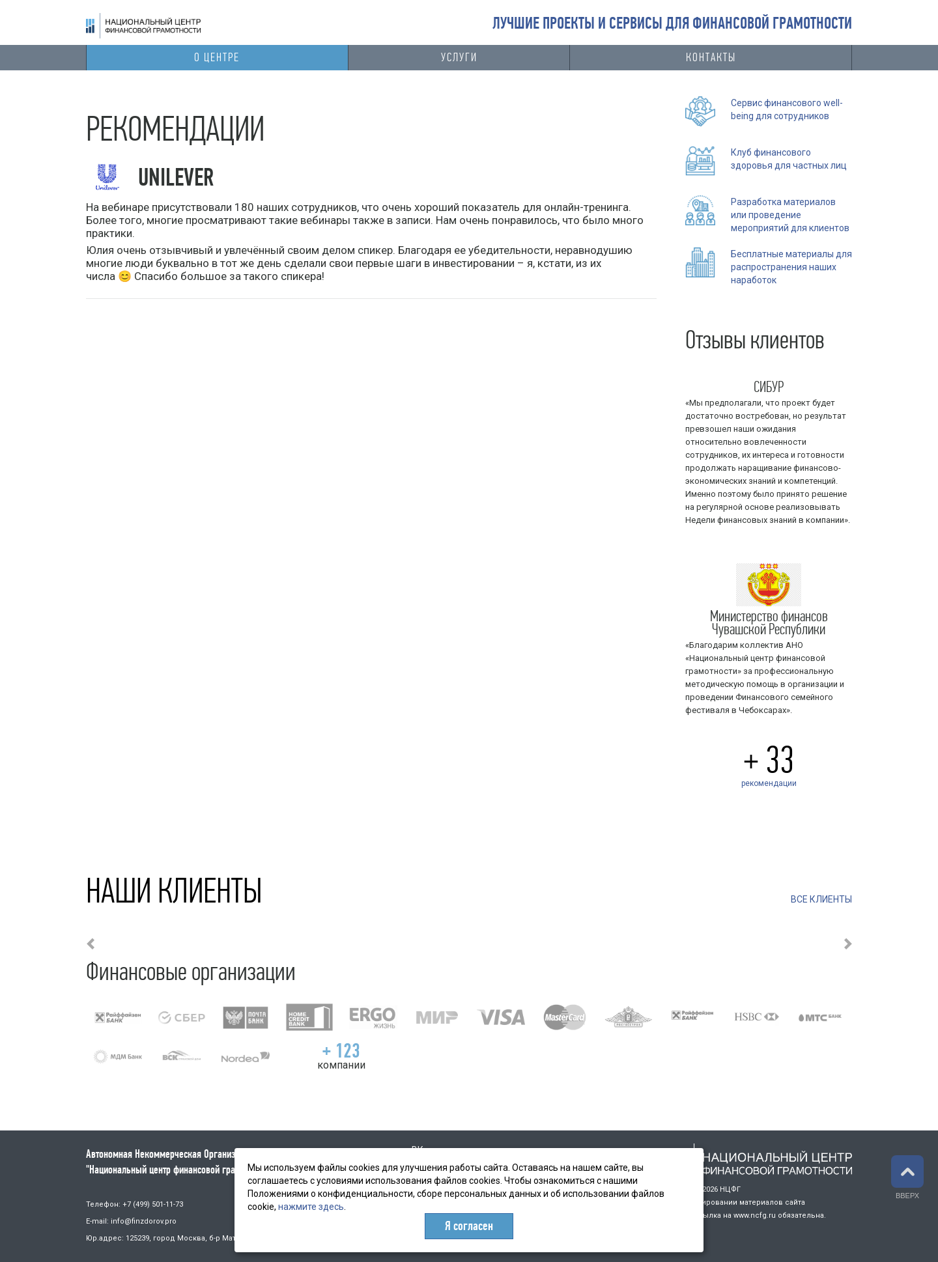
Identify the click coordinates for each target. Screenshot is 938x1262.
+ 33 (769, 760)
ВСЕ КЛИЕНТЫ (821, 899)
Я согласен (469, 1226)
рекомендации (769, 783)
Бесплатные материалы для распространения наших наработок (791, 267)
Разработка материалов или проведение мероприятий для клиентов (790, 215)
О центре (217, 57)
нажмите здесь (311, 1206)
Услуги (459, 57)
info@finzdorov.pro (144, 1221)
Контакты (711, 57)
